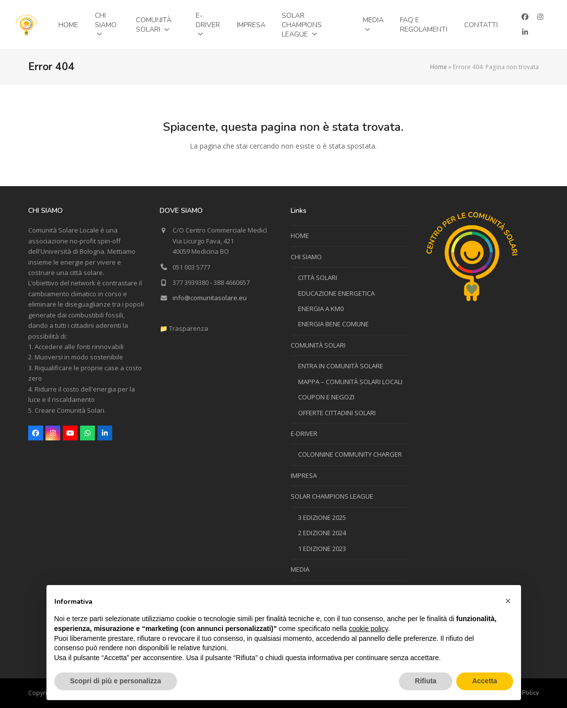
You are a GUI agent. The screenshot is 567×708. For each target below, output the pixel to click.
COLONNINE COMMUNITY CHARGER (350, 454)
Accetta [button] (484, 681)
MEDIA (300, 569)
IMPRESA (304, 475)
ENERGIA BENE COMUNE (333, 323)
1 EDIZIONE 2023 (322, 548)
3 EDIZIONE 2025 (322, 517)
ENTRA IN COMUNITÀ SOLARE (340, 365)
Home (438, 67)
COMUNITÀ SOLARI (318, 345)
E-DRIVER (304, 433)
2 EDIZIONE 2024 (322, 532)
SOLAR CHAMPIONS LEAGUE (332, 496)
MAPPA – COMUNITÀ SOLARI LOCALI (350, 381)
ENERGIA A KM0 (321, 308)
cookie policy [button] (368, 628)
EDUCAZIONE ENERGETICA (336, 293)
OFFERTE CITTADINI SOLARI (337, 412)
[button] (508, 601)
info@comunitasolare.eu (210, 297)
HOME (300, 235)
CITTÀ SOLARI (317, 277)
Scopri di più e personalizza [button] (115, 681)
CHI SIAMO (306, 256)
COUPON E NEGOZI (326, 397)
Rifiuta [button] (425, 681)
